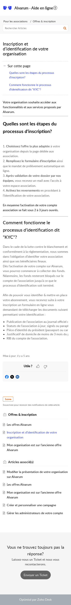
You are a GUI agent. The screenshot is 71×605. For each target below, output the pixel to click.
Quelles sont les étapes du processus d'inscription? (31, 75)
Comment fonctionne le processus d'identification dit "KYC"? (30, 87)
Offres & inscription (44, 21)
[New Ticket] (35, 575)
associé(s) (21, 462)
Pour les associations (15, 21)
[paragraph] (35, 225)
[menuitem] (55, 8)
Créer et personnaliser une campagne (31, 505)
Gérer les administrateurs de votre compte (35, 513)
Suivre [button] (8, 399)
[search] (35, 28)
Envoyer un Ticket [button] (36, 575)
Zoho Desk (44, 599)
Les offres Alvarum (19, 425)
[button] (65, 8)
